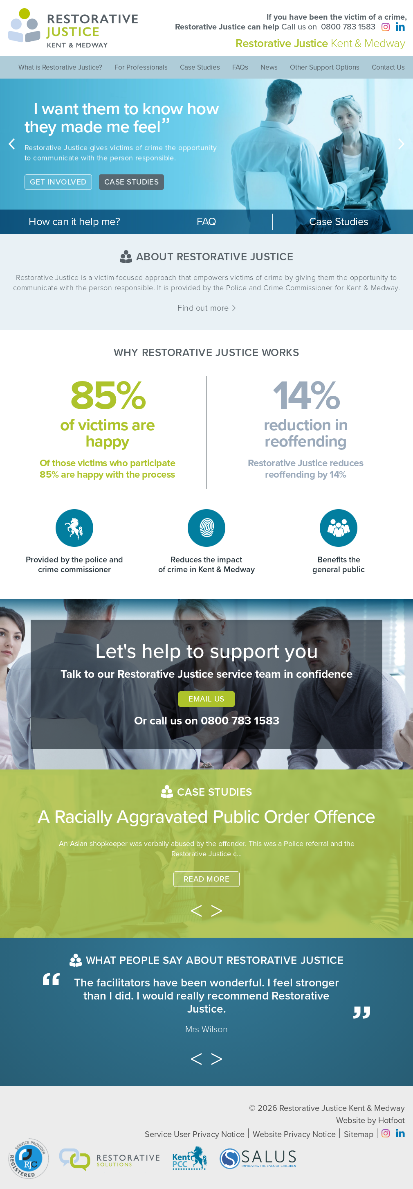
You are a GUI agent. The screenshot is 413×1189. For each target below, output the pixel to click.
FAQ (206, 221)
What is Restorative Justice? (60, 67)
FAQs (240, 67)
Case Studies (200, 67)
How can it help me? (74, 221)
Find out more (206, 308)
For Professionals (141, 67)
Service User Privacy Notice (195, 1134)
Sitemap (358, 1134)
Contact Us (388, 67)
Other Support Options (324, 67)
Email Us (206, 699)
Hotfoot (391, 1121)
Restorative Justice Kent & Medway (342, 1108)
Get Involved (58, 189)
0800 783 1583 (348, 27)
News (269, 67)
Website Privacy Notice (294, 1134)
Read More (206, 879)
